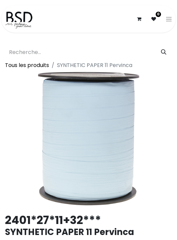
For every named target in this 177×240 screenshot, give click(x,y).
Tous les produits (27, 65)
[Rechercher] (163, 52)
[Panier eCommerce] (139, 19)
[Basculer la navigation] (168, 19)
